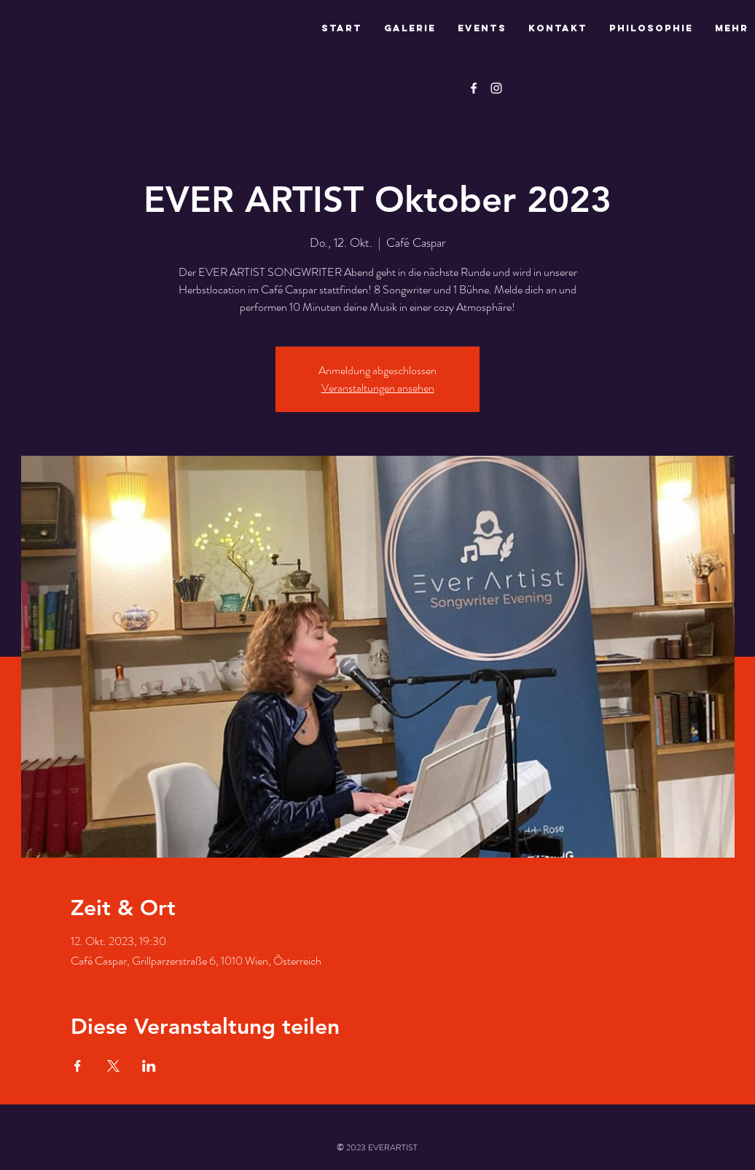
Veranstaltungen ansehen (377, 387)
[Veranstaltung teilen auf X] (113, 1066)
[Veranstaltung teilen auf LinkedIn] (149, 1066)
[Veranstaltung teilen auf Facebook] (78, 1066)
